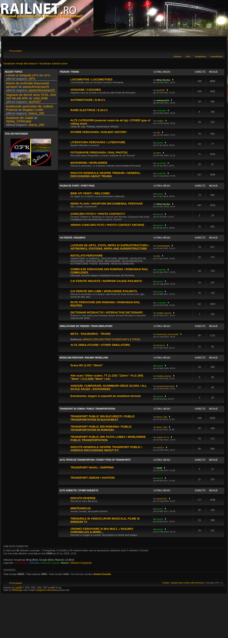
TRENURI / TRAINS (69, 72)
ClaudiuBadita (163, 246)
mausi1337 (162, 498)
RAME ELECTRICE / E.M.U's (89, 110)
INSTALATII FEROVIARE (86, 255)
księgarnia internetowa (47, 590)
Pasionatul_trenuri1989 (168, 334)
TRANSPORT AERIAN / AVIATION (92, 477)
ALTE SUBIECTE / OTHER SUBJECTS (78, 490)
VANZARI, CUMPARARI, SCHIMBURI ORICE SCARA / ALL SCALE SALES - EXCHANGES (108, 387)
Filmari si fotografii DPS (22, 76)
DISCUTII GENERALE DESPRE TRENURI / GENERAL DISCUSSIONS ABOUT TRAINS (105, 174)
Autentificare (217, 56)
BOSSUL (161, 345)
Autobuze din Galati (19, 119)
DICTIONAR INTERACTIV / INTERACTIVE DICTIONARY (106, 312)
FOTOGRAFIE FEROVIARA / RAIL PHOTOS (98, 152)
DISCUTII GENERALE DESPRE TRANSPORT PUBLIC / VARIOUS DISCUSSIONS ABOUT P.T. (106, 448)
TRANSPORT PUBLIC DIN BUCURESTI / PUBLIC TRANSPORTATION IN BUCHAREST (102, 418)
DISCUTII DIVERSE (83, 498)
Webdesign (17, 590)
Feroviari (34, 562)
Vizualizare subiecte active (54, 63)
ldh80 (159, 468)
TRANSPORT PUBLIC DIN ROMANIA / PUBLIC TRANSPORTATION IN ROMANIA (101, 428)
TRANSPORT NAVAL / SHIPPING (92, 467)
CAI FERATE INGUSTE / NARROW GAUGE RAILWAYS (106, 281)
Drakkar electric (164, 313)
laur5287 (35, 103)
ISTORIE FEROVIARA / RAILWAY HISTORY (98, 132)
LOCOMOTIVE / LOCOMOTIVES (91, 79)
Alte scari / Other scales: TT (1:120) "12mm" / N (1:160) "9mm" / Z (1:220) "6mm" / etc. (106, 377)
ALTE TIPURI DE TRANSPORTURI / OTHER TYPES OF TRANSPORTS (95, 460)
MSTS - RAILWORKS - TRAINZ (90, 333)
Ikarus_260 (36, 114)
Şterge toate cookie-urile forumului (187, 582)
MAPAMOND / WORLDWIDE (88, 162)
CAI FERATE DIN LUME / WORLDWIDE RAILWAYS (103, 291)
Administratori (21, 562)
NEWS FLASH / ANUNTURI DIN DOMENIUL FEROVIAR (106, 203)
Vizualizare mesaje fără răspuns (20, 63)
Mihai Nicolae (163, 80)
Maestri (65, 562)
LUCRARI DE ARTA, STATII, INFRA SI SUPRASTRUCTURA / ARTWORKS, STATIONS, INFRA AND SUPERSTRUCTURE (109, 247)
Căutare (177, 56)
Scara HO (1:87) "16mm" (86, 365)
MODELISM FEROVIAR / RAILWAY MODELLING (83, 357)
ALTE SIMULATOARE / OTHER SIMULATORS (100, 344)
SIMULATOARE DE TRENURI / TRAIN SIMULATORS (85, 326)
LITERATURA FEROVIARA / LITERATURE (97, 142)
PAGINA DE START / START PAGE (76, 186)
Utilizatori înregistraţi (81, 562)
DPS (47, 76)
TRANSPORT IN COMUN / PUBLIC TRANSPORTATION (87, 409)
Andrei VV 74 (162, 437)
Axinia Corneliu (102, 574)
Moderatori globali (49, 562)
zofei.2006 (40, 99)
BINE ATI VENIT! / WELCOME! (90, 193)
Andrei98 (161, 110)
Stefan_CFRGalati (18, 122)
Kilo (158, 132)
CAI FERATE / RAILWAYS (72, 238)
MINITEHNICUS (80, 508)
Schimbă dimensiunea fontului (219, 50)
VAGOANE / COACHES (85, 89)
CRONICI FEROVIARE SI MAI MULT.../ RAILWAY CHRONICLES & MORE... (101, 530)
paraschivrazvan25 (36, 88)
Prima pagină (15, 51)
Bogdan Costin (33, 111)
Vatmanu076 (163, 100)
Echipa (166, 582)
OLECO (160, 447)
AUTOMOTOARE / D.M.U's (87, 100)
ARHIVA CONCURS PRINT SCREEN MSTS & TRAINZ (111, 339)
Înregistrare (200, 56)
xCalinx (160, 121)
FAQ (188, 56)
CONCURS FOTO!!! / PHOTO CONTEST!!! (97, 213)
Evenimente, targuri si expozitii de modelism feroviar (105, 396)
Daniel (160, 143)
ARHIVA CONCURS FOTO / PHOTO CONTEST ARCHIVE (107, 225)
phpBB (18, 587)
